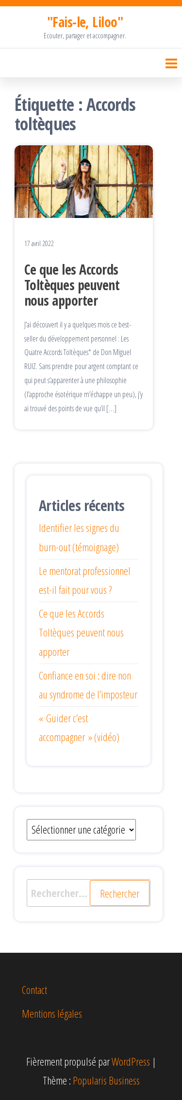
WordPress (131, 1061)
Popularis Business (106, 1080)
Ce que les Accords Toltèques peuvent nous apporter (71, 285)
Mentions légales (52, 1013)
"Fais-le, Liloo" (85, 22)
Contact (34, 989)
